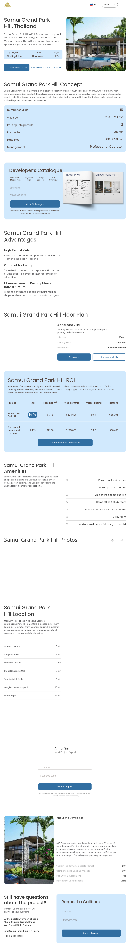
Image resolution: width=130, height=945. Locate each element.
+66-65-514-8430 (13, 936)
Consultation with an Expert (46, 67)
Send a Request (91, 933)
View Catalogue (35, 204)
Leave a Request (64, 786)
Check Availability (17, 67)
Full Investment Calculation (65, 442)
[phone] (35, 194)
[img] (29, 342)
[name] (35, 187)
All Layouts (74, 357)
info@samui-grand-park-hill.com (21, 931)
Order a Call (109, 4)
